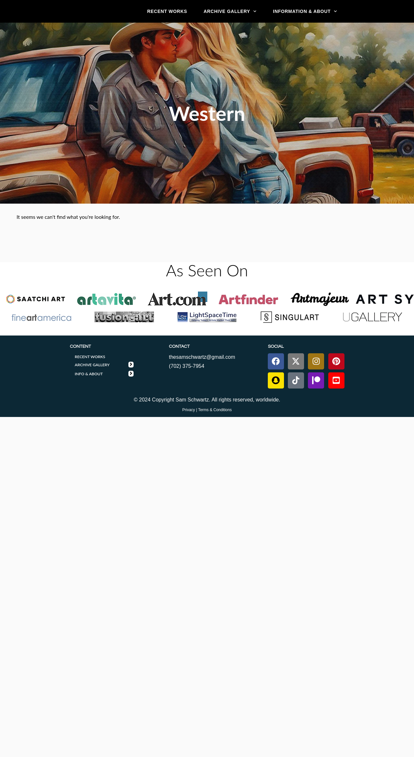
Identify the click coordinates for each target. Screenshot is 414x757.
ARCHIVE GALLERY (229, 11)
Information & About (305, 11)
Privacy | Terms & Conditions (207, 410)
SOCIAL (276, 346)
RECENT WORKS (167, 11)
